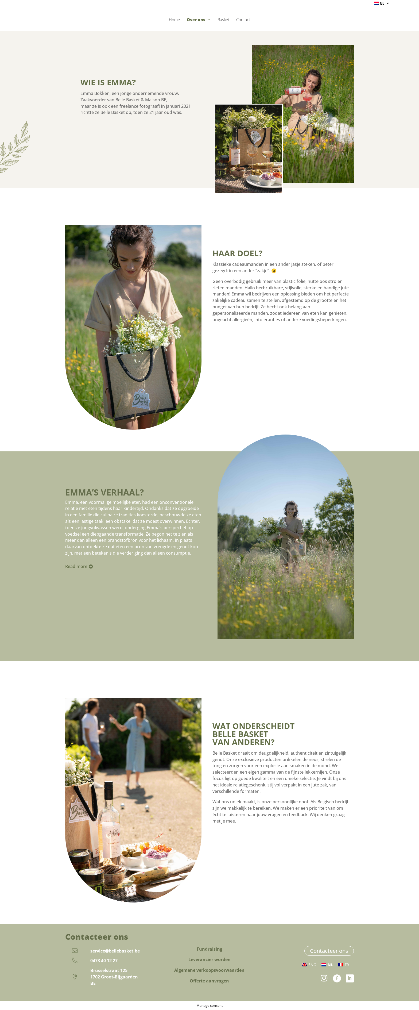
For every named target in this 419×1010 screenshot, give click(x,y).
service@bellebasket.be (115, 951)
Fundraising (209, 949)
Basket (223, 20)
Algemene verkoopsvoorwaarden (209, 970)
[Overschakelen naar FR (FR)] (344, 964)
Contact (243, 20)
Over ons (196, 20)
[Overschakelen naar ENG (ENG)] (309, 964)
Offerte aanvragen (209, 981)
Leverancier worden (209, 959)
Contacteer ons (329, 950)
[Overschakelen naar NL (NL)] (327, 964)
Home (174, 20)
